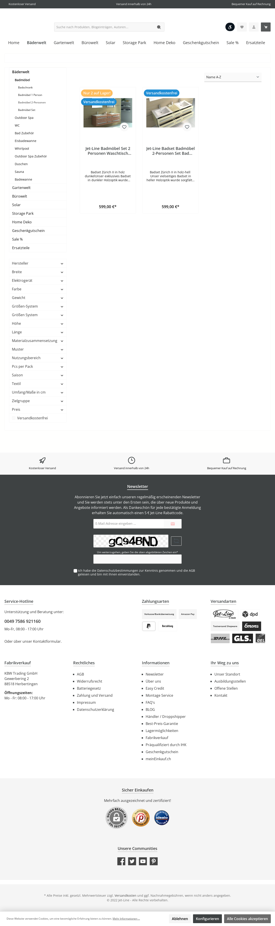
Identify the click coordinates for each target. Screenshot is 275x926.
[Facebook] (121, 861)
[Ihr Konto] (254, 44)
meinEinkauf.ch (158, 758)
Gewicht (38, 315)
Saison (38, 392)
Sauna (19, 189)
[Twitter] (132, 861)
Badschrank (25, 105)
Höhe (38, 341)
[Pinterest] (154, 861)
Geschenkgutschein (28, 248)
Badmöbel (22, 98)
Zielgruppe (38, 418)
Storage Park (22, 231)
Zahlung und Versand (95, 695)
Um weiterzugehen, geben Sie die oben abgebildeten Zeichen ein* (137, 552)
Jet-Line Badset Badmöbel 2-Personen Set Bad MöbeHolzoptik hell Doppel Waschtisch (170, 168)
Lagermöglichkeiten (162, 730)
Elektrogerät (38, 298)
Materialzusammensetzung (38, 358)
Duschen (21, 182)
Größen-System (38, 324)
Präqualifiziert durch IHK (166, 744)
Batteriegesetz (89, 688)
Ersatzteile (21, 265)
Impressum (86, 702)
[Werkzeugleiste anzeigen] (230, 44)
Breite (38, 289)
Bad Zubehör (24, 151)
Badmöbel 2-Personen (32, 120)
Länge (38, 349)
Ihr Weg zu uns (225, 662)
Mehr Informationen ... (126, 918)
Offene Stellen (226, 688)
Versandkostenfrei (32, 435)
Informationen (155, 662)
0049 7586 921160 (22, 621)
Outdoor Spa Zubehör (31, 174)
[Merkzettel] (242, 44)
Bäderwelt (20, 89)
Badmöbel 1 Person (30, 113)
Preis (38, 427)
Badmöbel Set (26, 128)
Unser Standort (227, 674)
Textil (38, 401)
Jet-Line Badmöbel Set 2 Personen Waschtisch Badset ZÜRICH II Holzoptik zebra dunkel (107, 168)
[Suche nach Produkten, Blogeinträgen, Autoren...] (104, 44)
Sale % (17, 257)
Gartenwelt (21, 205)
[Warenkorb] (266, 44)
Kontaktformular (47, 641)
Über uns (153, 681)
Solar (16, 222)
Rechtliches (84, 662)
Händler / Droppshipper (166, 716)
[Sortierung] (233, 95)
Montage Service (159, 695)
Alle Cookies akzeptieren (247, 918)
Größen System (38, 332)
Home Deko (22, 239)
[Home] (13, 60)
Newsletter (155, 674)
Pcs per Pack (38, 384)
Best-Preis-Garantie (162, 723)
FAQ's (150, 702)
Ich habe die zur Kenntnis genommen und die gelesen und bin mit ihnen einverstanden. (136, 572)
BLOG (150, 709)
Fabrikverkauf (157, 737)
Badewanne (23, 197)
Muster (38, 367)
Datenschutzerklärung (95, 709)
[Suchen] (159, 44)
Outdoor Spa (24, 135)
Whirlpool (22, 166)
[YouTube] (143, 861)
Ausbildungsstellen (230, 681)
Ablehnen (180, 918)
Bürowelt (19, 214)
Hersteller (38, 281)
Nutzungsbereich (38, 375)
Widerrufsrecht (89, 681)
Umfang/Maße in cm (38, 410)
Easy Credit (155, 688)
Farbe (38, 306)
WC (17, 143)
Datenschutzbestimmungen (117, 570)
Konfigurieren (207, 918)
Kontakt (220, 695)
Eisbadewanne (25, 159)
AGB (192, 570)
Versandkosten (125, 895)
